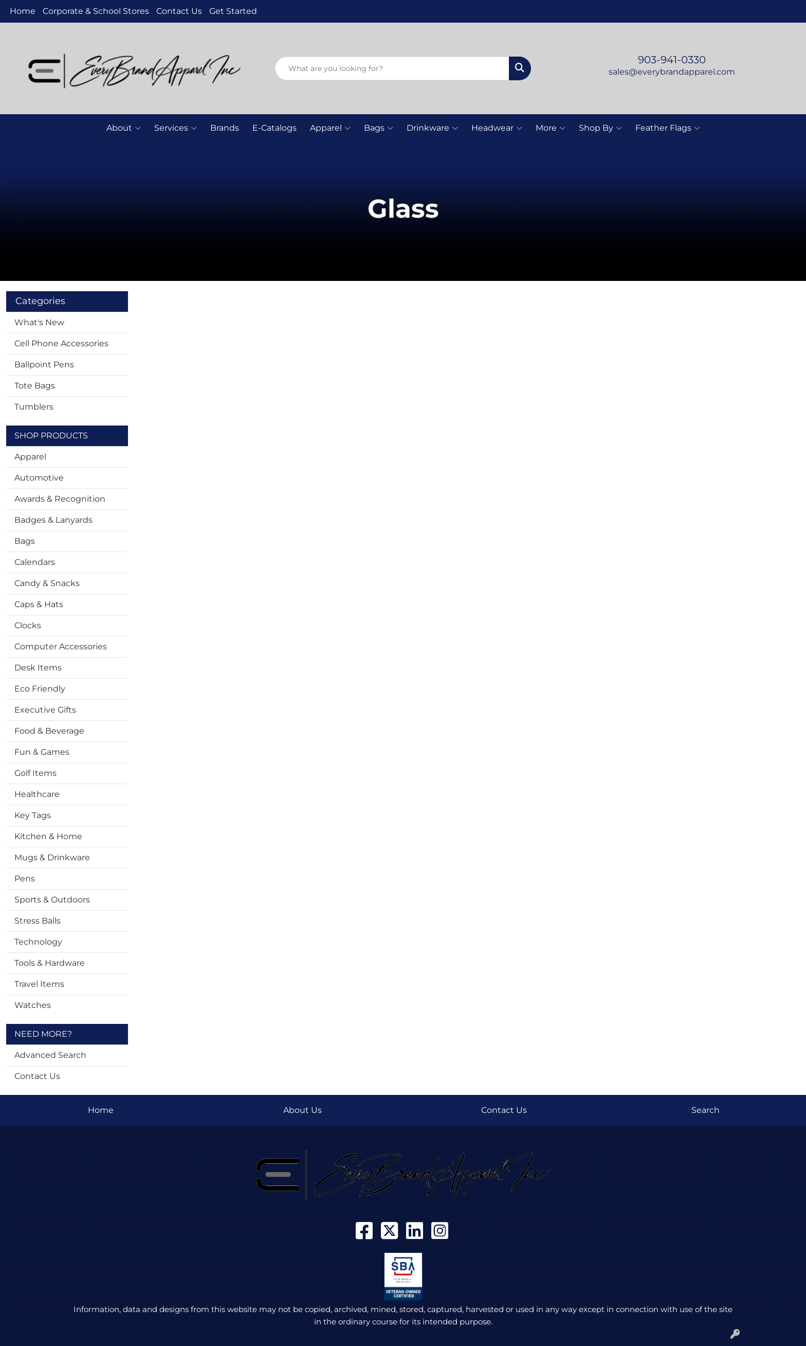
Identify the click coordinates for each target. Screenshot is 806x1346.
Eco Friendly (39, 689)
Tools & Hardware (49, 963)
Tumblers (33, 407)
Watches (32, 1005)
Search (705, 1110)
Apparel (330, 128)
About (123, 128)
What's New (39, 322)
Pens (24, 878)
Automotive (39, 478)
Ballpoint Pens (44, 364)
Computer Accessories (60, 646)
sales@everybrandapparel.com (672, 72)
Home (22, 11)
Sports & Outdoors (52, 900)
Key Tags (32, 815)
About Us (302, 1110)
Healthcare (37, 794)
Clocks (27, 625)
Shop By (600, 128)
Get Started (233, 11)
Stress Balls (37, 921)
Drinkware (432, 128)
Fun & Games (41, 752)
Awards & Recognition (59, 499)
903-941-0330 (672, 60)
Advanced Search (50, 1055)
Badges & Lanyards (53, 520)
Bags (378, 128)
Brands (224, 128)
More (550, 128)
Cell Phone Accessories (61, 343)
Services (175, 128)
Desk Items (38, 667)
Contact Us (179, 11)
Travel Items (39, 984)
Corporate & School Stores (96, 11)
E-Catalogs (274, 128)
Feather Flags (667, 128)
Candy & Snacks (47, 583)
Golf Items (35, 773)
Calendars (34, 562)
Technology (38, 942)
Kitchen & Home (48, 836)
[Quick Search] (392, 68)
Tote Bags (34, 386)
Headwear (496, 128)
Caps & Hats (38, 604)
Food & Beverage (49, 731)
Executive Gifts (45, 710)
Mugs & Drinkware (52, 857)
